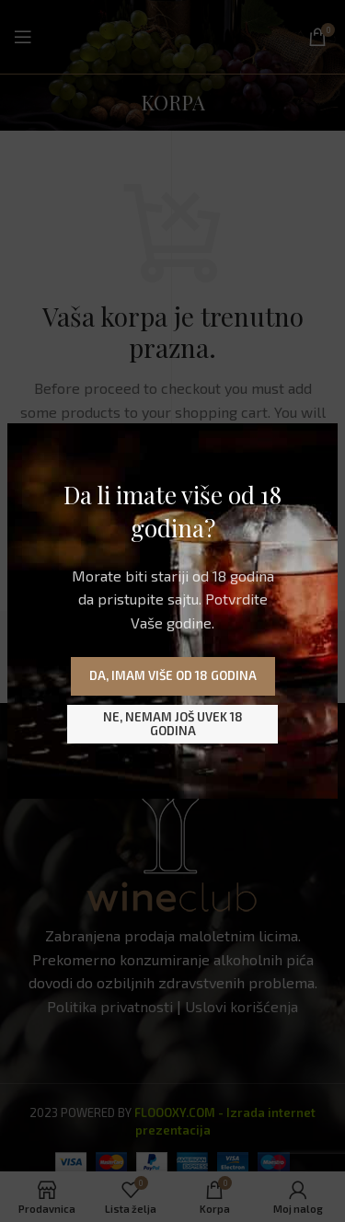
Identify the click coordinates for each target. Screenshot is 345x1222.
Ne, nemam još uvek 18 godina (173, 724)
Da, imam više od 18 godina (173, 675)
